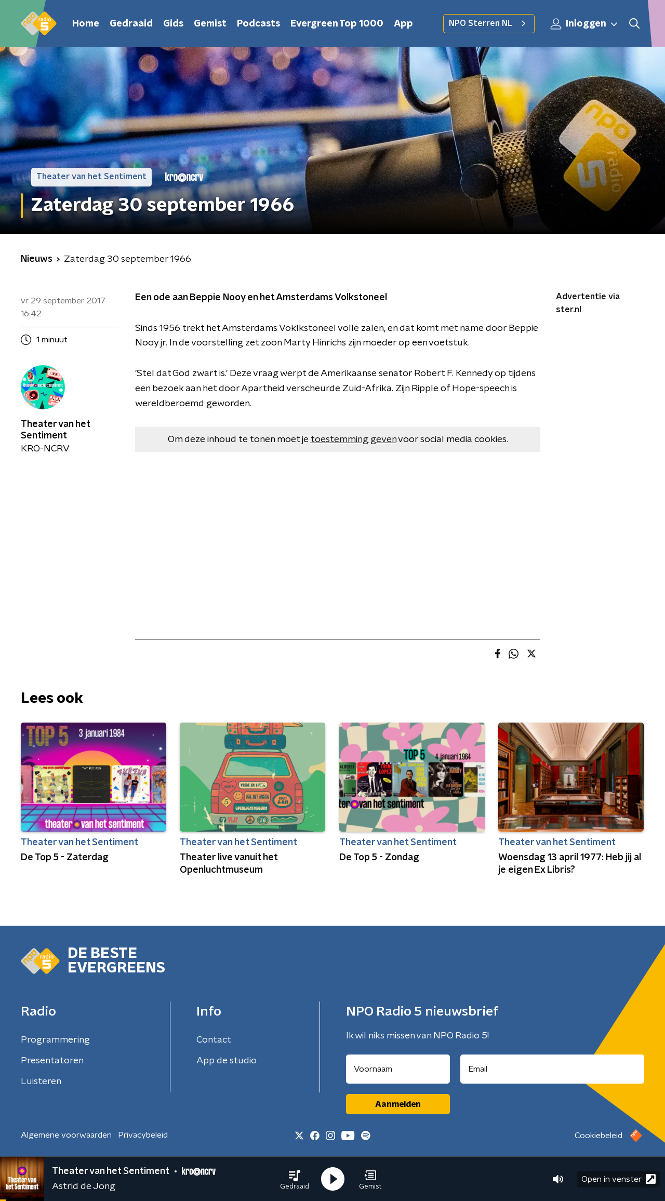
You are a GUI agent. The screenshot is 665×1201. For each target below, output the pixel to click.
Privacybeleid (143, 1135)
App (403, 24)
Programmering (55, 1040)
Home (85, 24)
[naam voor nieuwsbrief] (398, 1069)
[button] (294, 1179)
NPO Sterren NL (489, 23)
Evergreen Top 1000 (336, 24)
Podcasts (258, 24)
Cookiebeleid (598, 1135)
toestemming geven (353, 439)
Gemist (210, 24)
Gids (173, 24)
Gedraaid (131, 24)
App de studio (226, 1060)
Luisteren (41, 1081)
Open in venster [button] (618, 1179)
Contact (213, 1040)
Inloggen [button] (584, 24)
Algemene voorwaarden (66, 1135)
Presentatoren (52, 1060)
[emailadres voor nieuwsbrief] (552, 1069)
